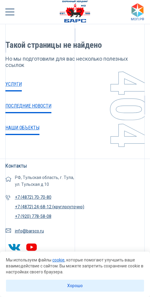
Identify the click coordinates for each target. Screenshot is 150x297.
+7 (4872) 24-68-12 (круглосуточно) (49, 206)
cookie (58, 260)
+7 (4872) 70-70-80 (33, 197)
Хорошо (75, 285)
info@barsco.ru (29, 231)
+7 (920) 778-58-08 (33, 216)
